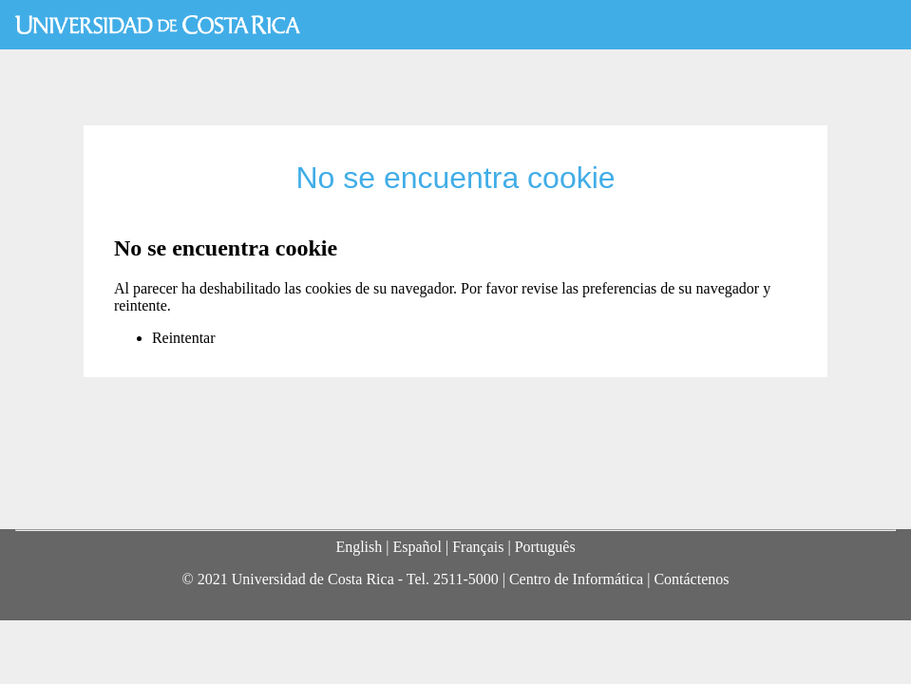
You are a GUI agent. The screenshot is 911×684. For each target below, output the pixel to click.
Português (545, 547)
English (358, 547)
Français (477, 547)
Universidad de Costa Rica (157, 24)
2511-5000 (466, 579)
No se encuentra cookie (455, 178)
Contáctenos (691, 579)
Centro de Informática (576, 579)
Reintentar (184, 338)
